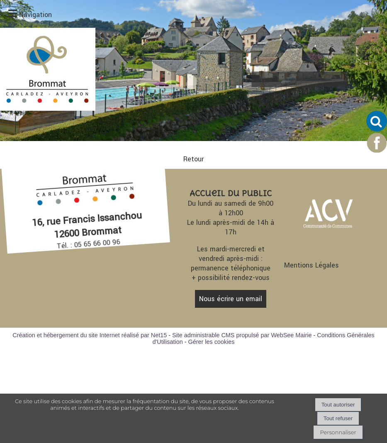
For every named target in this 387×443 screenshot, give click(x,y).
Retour (193, 159)
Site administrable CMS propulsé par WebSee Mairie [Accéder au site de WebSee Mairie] (242, 335)
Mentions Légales (311, 265)
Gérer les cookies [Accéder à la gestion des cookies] (211, 341)
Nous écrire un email (230, 299)
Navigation (35, 14)
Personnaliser (338, 432)
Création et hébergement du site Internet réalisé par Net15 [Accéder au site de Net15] (89, 335)
